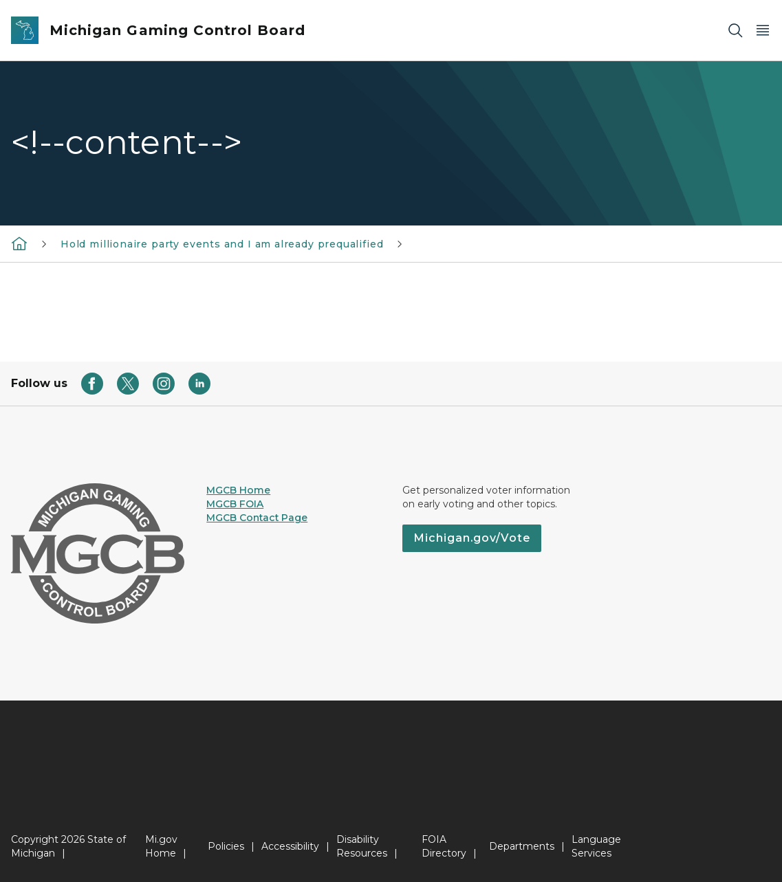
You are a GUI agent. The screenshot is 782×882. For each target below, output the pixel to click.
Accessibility (290, 846)
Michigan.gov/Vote (471, 537)
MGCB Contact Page (256, 517)
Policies (226, 846)
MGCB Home (238, 490)
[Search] (735, 30)
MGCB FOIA (234, 504)
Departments (521, 846)
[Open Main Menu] (762, 30)
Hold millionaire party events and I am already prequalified (222, 244)
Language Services (596, 846)
